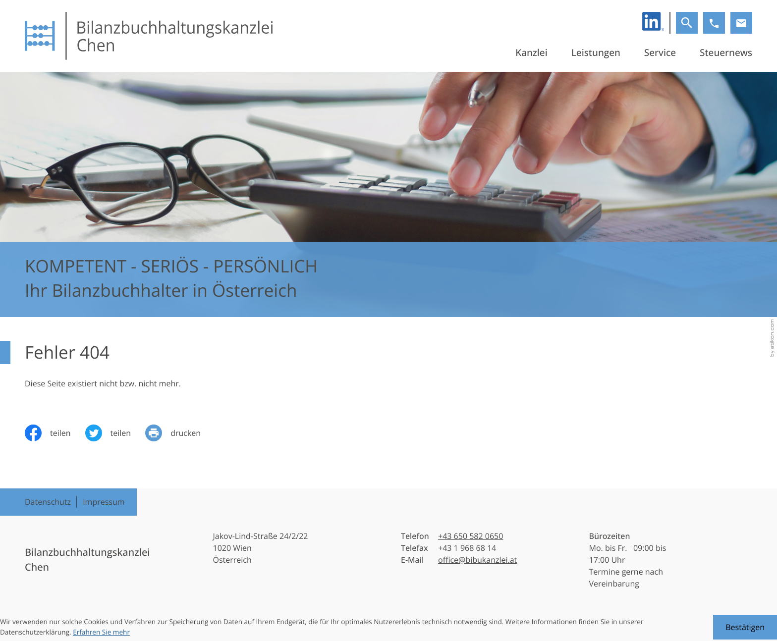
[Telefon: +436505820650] (470, 536)
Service (660, 52)
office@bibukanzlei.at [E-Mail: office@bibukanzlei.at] (477, 559)
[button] (714, 23)
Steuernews (726, 52)
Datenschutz (48, 501)
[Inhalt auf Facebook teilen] (55, 433)
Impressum (103, 501)
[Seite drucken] (180, 433)
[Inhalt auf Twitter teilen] (115, 433)
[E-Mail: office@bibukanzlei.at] (741, 23)
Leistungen (595, 52)
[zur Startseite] (149, 36)
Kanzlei (531, 52)
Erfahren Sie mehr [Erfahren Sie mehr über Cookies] (101, 632)
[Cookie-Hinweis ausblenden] (745, 627)
